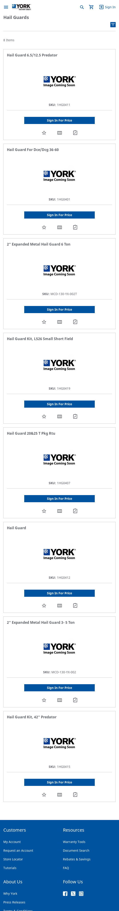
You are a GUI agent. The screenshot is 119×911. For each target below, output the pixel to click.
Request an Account (18, 850)
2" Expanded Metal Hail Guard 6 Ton (39, 244)
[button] (44, 132)
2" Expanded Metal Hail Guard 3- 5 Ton (41, 622)
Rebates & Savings (77, 859)
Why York (10, 893)
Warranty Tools (74, 842)
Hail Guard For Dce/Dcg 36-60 (33, 149)
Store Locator (13, 859)
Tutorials (9, 868)
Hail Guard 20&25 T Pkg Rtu (31, 433)
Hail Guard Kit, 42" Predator (31, 717)
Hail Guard (16, 527)
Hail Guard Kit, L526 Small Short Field (40, 338)
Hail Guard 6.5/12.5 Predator (32, 55)
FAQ (66, 868)
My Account (12, 842)
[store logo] (21, 7)
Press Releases (14, 902)
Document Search (76, 850)
